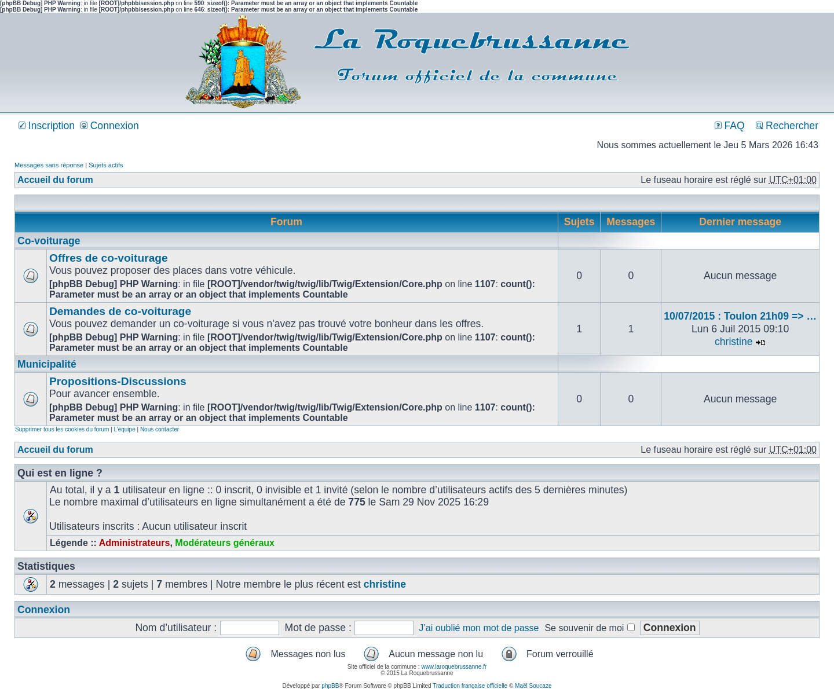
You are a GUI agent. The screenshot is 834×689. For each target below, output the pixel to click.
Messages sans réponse (48, 165)
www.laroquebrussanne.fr (454, 667)
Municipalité (46, 364)
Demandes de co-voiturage (120, 311)
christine (734, 341)
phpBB (330, 686)
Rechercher (787, 125)
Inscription (47, 125)
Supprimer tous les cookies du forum (62, 429)
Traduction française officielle (470, 686)
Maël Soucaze (533, 686)
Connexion (110, 125)
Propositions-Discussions (117, 381)
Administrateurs (134, 543)
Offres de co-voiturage (108, 258)
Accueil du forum (55, 180)
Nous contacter (159, 429)
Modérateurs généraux (225, 543)
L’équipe (124, 429)
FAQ (730, 125)
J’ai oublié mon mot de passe (479, 628)
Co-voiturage (49, 241)
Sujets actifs (106, 165)
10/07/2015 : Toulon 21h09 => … (740, 316)
